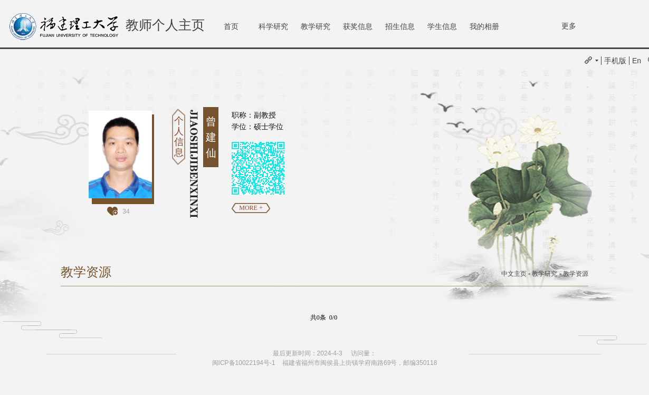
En (636, 60)
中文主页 (514, 273)
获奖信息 (358, 26)
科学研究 (273, 26)
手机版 (615, 60)
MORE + (250, 207)
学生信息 (442, 26)
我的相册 (484, 26)
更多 (568, 26)
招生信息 (400, 26)
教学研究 (315, 26)
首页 (231, 26)
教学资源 (575, 273)
